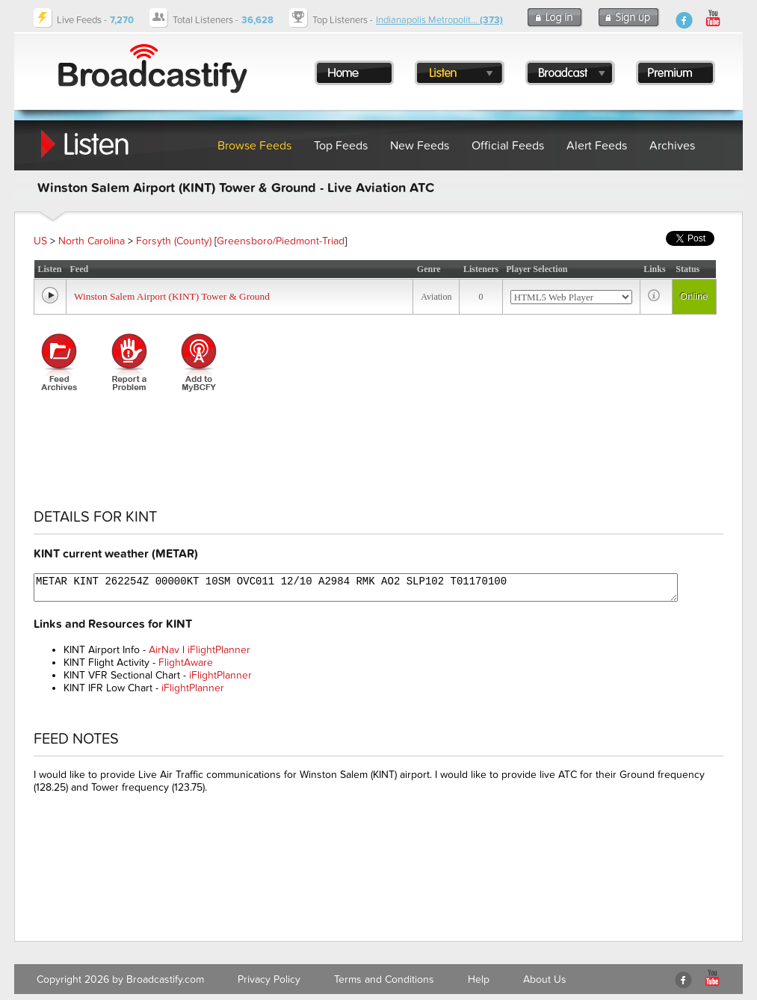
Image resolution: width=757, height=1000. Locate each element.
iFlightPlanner (219, 649)
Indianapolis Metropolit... (439, 20)
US (40, 241)
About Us (544, 979)
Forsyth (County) (173, 241)
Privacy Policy (269, 979)
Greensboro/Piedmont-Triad (280, 241)
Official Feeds (508, 145)
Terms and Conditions (384, 979)
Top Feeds (341, 145)
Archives (672, 145)
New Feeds (419, 145)
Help (478, 979)
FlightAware (185, 662)
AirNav (164, 649)
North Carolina (91, 241)
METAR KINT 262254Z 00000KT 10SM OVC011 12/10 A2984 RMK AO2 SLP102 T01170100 (356, 587)
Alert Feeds (596, 145)
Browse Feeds (254, 145)
